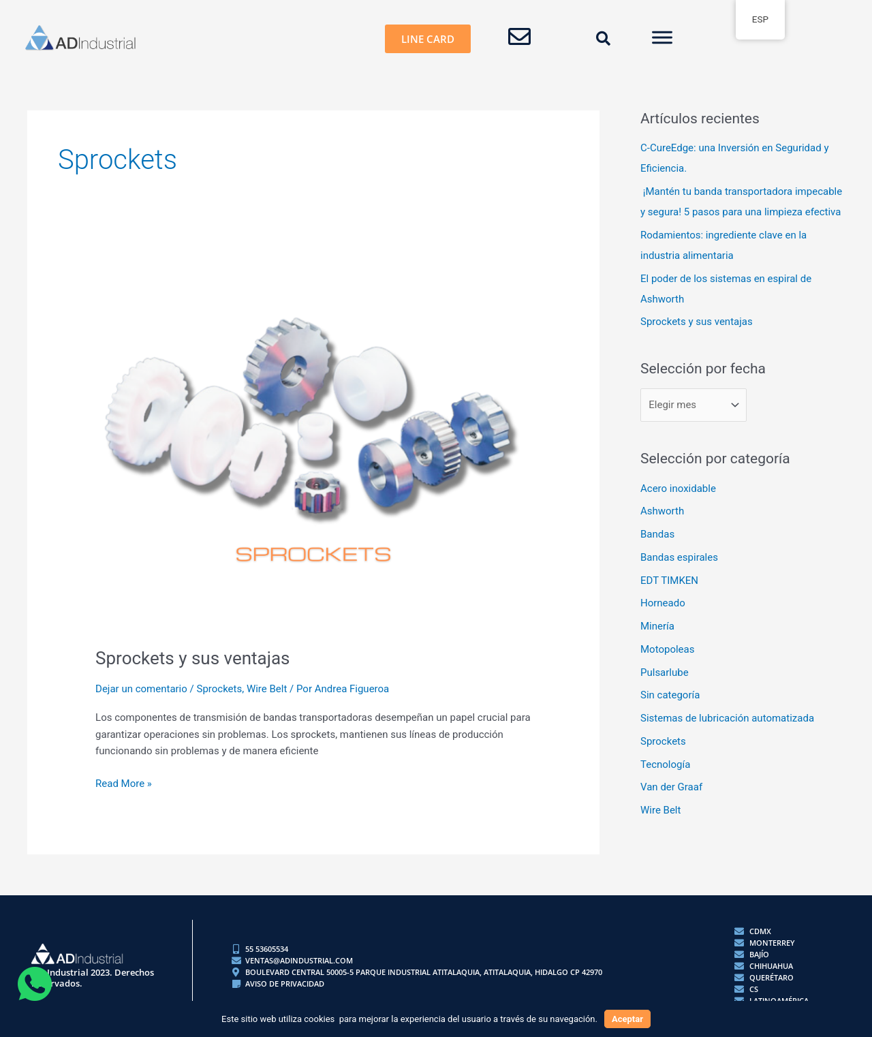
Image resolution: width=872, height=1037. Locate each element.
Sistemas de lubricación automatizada (727, 718)
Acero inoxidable (678, 488)
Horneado (662, 603)
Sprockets (219, 689)
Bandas (657, 534)
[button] (604, 39)
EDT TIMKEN (669, 580)
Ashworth (662, 511)
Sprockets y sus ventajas (192, 658)
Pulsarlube (664, 672)
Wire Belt (267, 689)
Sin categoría (670, 695)
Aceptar (627, 1019)
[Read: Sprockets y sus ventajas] (313, 449)
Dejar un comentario (141, 689)
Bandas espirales (679, 557)
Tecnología (665, 764)
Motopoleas (667, 649)
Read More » (123, 782)
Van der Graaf (671, 787)
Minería (657, 626)
